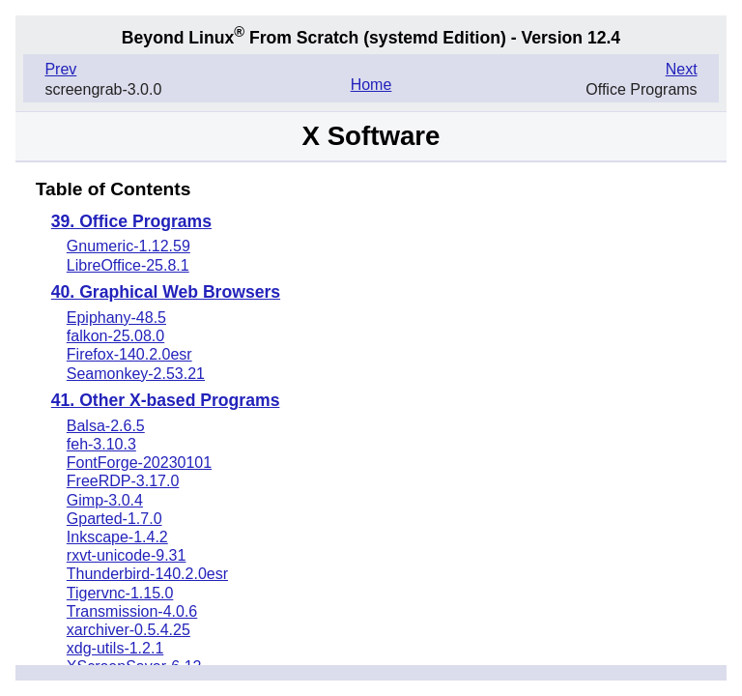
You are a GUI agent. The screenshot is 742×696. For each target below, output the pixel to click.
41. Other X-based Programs (165, 401)
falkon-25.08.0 (115, 336)
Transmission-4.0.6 (132, 611)
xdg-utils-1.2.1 (115, 648)
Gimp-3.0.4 (105, 500)
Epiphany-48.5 (116, 317)
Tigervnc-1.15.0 (120, 593)
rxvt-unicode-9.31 (126, 555)
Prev (60, 69)
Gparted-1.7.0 (114, 518)
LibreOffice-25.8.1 (128, 265)
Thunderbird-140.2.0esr (147, 574)
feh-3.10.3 (101, 444)
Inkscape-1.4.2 (117, 537)
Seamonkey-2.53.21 (136, 373)
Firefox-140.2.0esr (129, 354)
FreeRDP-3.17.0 (123, 481)
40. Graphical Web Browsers (165, 293)
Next (682, 69)
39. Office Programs (131, 222)
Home (371, 84)
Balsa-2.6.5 (106, 426)
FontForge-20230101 (139, 462)
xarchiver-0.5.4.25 (128, 630)
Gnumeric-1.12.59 (128, 246)
